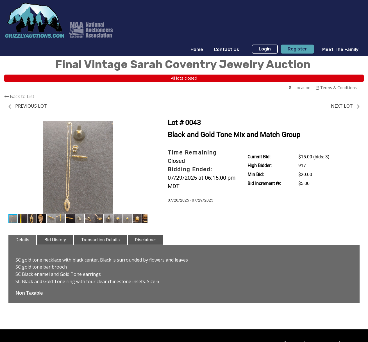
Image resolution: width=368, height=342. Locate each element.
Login (265, 49)
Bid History (55, 239)
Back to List (19, 96)
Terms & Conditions (336, 87)
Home (196, 49)
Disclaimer (145, 239)
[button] (142, 126)
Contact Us (226, 49)
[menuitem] (196, 49)
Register (297, 49)
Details (22, 239)
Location (299, 87)
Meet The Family (340, 49)
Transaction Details (100, 239)
